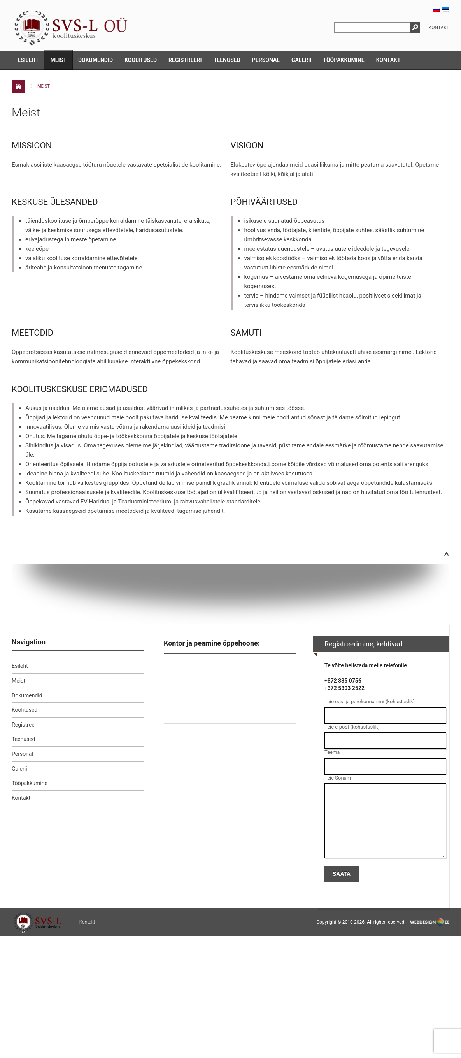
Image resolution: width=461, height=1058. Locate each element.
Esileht (28, 60)
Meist (58, 60)
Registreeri (185, 60)
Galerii (301, 60)
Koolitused (140, 60)
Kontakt (439, 27)
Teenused (227, 60)
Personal (266, 60)
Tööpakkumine (343, 60)
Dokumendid (95, 60)
